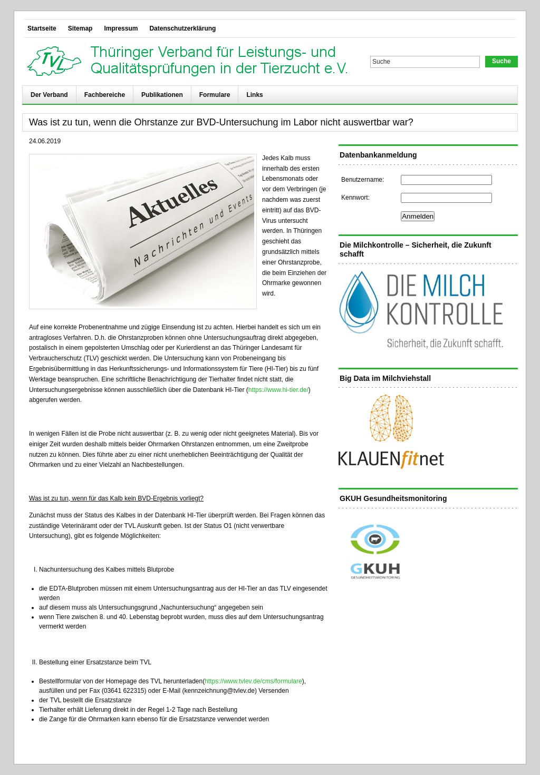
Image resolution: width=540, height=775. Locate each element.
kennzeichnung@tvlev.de (220, 690)
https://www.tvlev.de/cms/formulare (253, 681)
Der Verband (49, 95)
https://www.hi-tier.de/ (278, 390)
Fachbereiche (104, 95)
